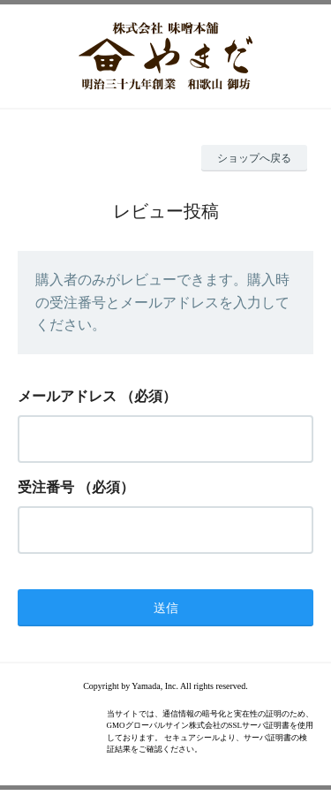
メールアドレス (67, 396)
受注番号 (46, 487)
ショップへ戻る (254, 158)
